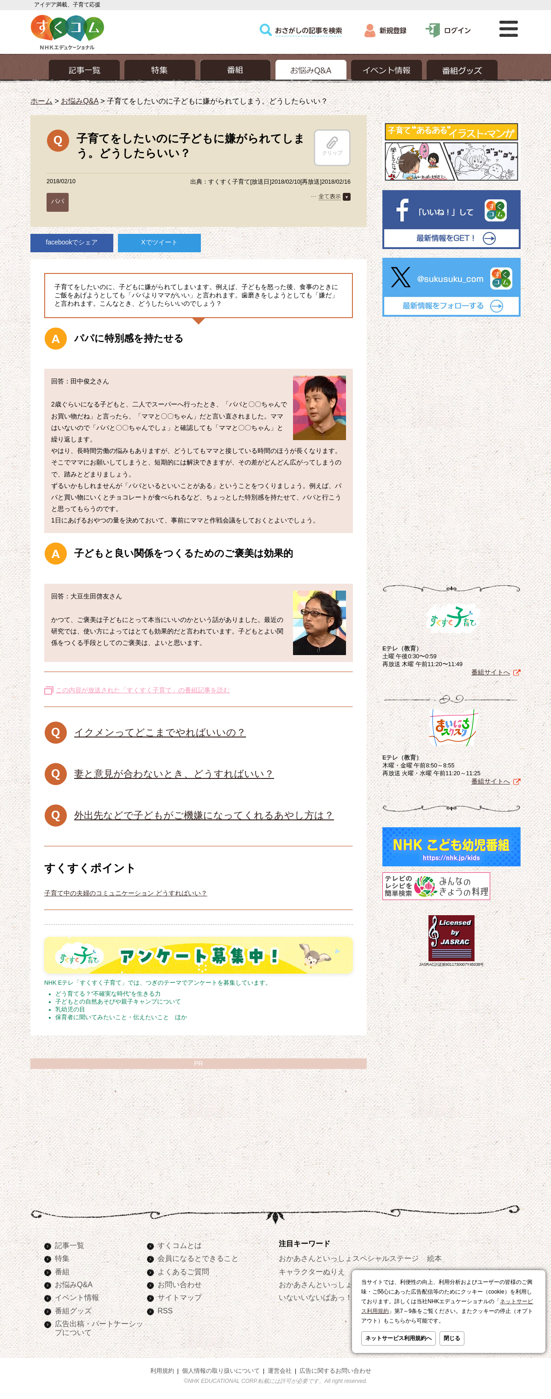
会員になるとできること (198, 1258)
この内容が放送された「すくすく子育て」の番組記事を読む (143, 690)
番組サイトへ (490, 672)
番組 (62, 1271)
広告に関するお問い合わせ (335, 1371)
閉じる (452, 1338)
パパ (57, 201)
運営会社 (280, 1371)
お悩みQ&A (79, 101)
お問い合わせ (180, 1284)
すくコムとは (180, 1245)
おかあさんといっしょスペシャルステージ (349, 1258)
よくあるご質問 (183, 1271)
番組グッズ (73, 1310)
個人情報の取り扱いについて (221, 1371)
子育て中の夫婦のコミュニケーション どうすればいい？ (125, 893)
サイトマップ (180, 1297)
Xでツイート (159, 242)
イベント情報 (77, 1297)
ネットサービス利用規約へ (398, 1338)
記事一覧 (69, 1245)
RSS (165, 1310)
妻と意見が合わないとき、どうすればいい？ (174, 773)
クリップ (332, 146)
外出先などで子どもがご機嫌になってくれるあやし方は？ (204, 815)
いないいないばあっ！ (315, 1297)
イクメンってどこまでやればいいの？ (160, 732)
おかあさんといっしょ (315, 1284)
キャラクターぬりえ (312, 1271)
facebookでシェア (72, 242)
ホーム (41, 101)
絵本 (434, 1258)
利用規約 (162, 1371)
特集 (62, 1258)
